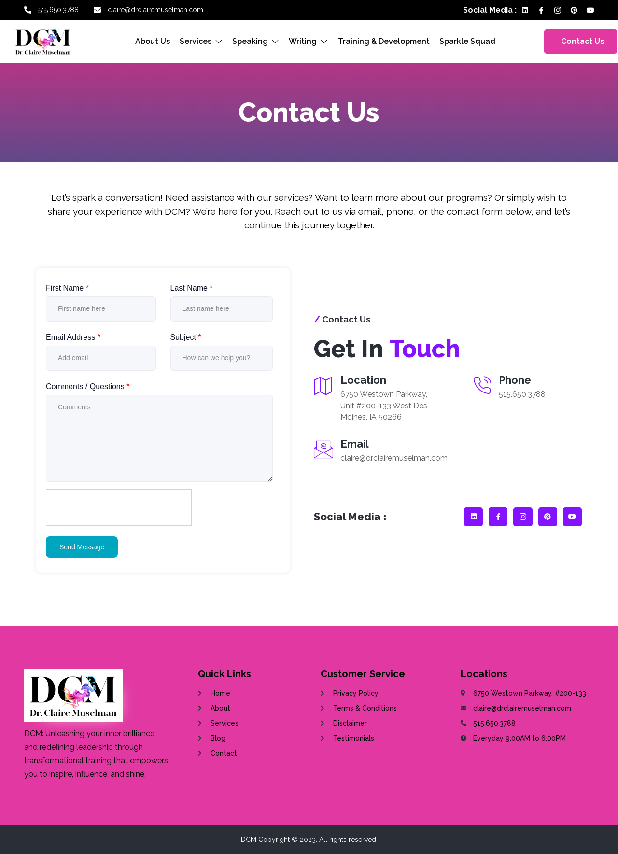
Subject (185, 337)
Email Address (73, 337)
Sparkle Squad (467, 41)
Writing (308, 41)
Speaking (256, 41)
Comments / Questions (87, 386)
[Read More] (381, 455)
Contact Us (583, 41)
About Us (153, 41)
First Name (67, 288)
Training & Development (384, 41)
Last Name (191, 288)
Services (201, 41)
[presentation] (119, 508)
